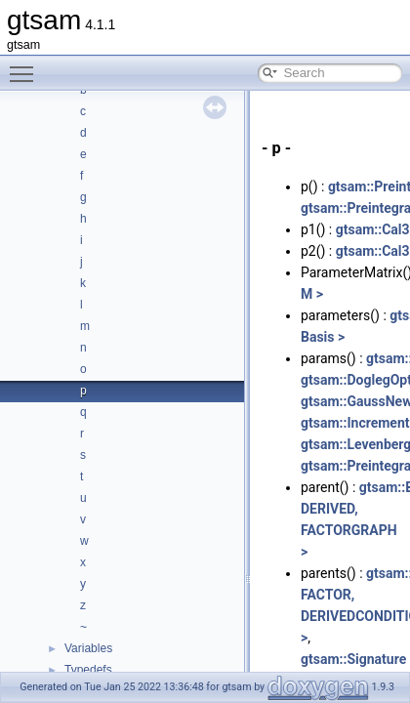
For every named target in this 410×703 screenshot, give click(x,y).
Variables (88, 648)
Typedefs (88, 670)
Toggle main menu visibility (26, 65)
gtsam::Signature (353, 659)
